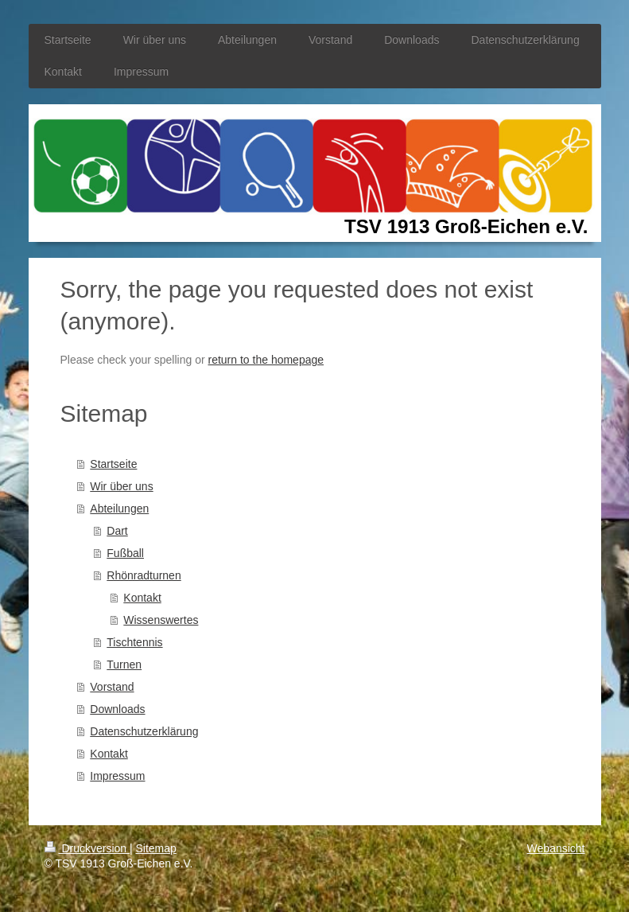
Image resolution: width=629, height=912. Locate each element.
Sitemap (156, 848)
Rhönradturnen (144, 575)
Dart (117, 530)
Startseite (113, 464)
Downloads (117, 709)
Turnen (124, 664)
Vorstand (112, 686)
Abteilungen (119, 508)
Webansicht (556, 848)
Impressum (117, 776)
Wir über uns (121, 486)
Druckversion (87, 848)
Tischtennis (134, 642)
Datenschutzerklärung (144, 731)
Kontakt (142, 597)
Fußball (125, 553)
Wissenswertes (160, 620)
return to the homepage (266, 359)
